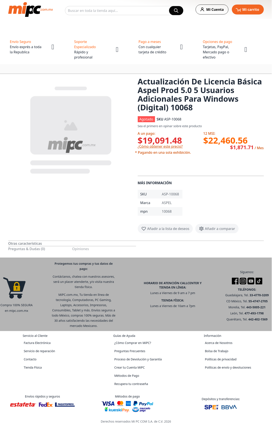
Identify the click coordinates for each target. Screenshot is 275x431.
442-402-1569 (257, 319)
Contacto (30, 359)
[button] (71, 129)
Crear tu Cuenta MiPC (129, 367)
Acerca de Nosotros (218, 343)
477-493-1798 (254, 313)
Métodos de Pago (126, 376)
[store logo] (30, 9)
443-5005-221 (256, 307)
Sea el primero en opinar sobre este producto (170, 126)
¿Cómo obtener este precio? (160, 146)
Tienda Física (33, 367)
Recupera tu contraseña (131, 384)
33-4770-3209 (259, 295)
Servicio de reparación (39, 351)
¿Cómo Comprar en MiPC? (132, 343)
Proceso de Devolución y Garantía (138, 359)
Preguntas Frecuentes (129, 351)
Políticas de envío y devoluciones (228, 367)
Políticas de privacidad (220, 359)
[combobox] (124, 10)
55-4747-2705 (258, 301)
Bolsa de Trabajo (216, 351)
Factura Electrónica (37, 343)
